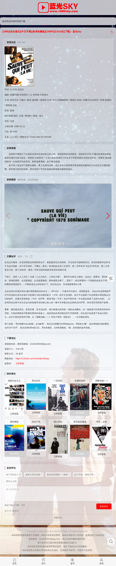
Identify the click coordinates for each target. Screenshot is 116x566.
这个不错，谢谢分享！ (84, 474)
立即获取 (20, 363)
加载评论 (58, 517)
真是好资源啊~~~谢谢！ (58, 474)
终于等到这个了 (13, 474)
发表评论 (104, 506)
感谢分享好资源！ (33, 474)
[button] (108, 215)
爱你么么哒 (11, 481)
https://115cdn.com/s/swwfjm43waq (32, 358)
